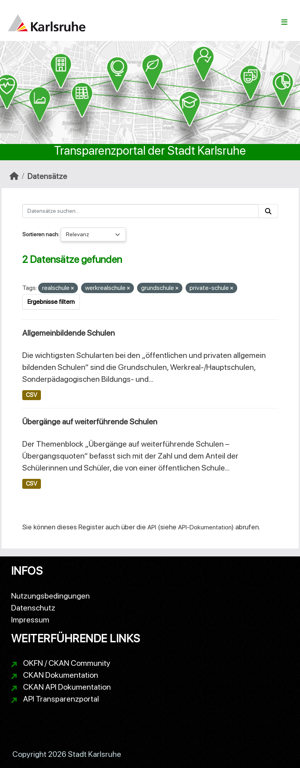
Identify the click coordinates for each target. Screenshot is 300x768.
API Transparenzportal (61, 699)
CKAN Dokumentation (60, 675)
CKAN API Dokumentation (67, 687)
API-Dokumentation (205, 527)
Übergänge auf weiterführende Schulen (89, 421)
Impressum (30, 619)
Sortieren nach (40, 234)
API (151, 527)
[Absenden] (268, 211)
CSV (31, 395)
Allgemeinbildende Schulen (68, 333)
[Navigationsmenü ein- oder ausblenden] (284, 22)
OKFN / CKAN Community (66, 663)
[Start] (14, 176)
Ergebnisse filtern (51, 301)
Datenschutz (33, 607)
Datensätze (47, 176)
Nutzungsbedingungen (50, 596)
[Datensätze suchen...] (140, 211)
